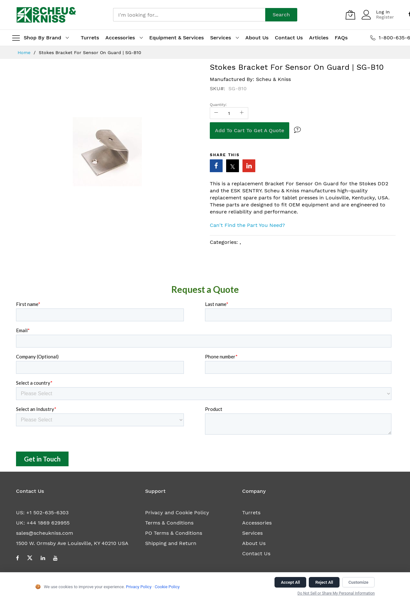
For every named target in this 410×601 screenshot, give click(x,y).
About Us (254, 543)
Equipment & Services (176, 38)
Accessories (257, 523)
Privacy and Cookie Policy (177, 512)
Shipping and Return (170, 543)
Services (252, 533)
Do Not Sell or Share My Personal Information (336, 593)
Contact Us (256, 553)
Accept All (290, 582)
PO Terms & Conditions (173, 533)
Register (385, 17)
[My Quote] (350, 14)
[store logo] (46, 15)
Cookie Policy (167, 586)
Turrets (251, 512)
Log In (383, 11)
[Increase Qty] (241, 113)
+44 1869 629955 (48, 523)
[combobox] (189, 14)
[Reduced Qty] (216, 113)
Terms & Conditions (169, 523)
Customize (358, 582)
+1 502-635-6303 (47, 512)
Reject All (324, 582)
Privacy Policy (139, 586)
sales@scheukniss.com (44, 533)
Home (25, 52)
